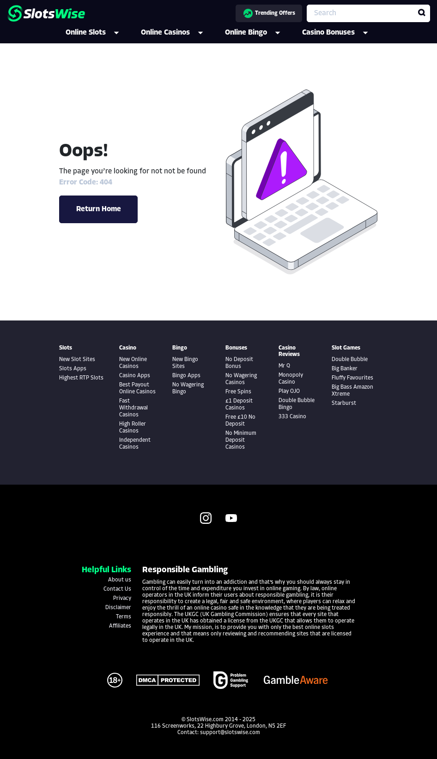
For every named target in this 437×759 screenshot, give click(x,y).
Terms (123, 617)
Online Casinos (178, 33)
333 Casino (292, 417)
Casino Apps (134, 376)
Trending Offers (269, 13)
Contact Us (117, 589)
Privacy (122, 598)
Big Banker (345, 369)
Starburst (344, 403)
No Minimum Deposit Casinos (240, 440)
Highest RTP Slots (81, 378)
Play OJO (289, 391)
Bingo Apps (186, 376)
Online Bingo (259, 33)
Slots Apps (72, 369)
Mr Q (284, 366)
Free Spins (238, 392)
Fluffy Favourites (352, 378)
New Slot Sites (77, 359)
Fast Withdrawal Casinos (133, 408)
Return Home (98, 209)
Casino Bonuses (341, 33)
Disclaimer (118, 608)
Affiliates (120, 626)
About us (119, 580)
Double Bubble (350, 359)
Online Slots (99, 33)
